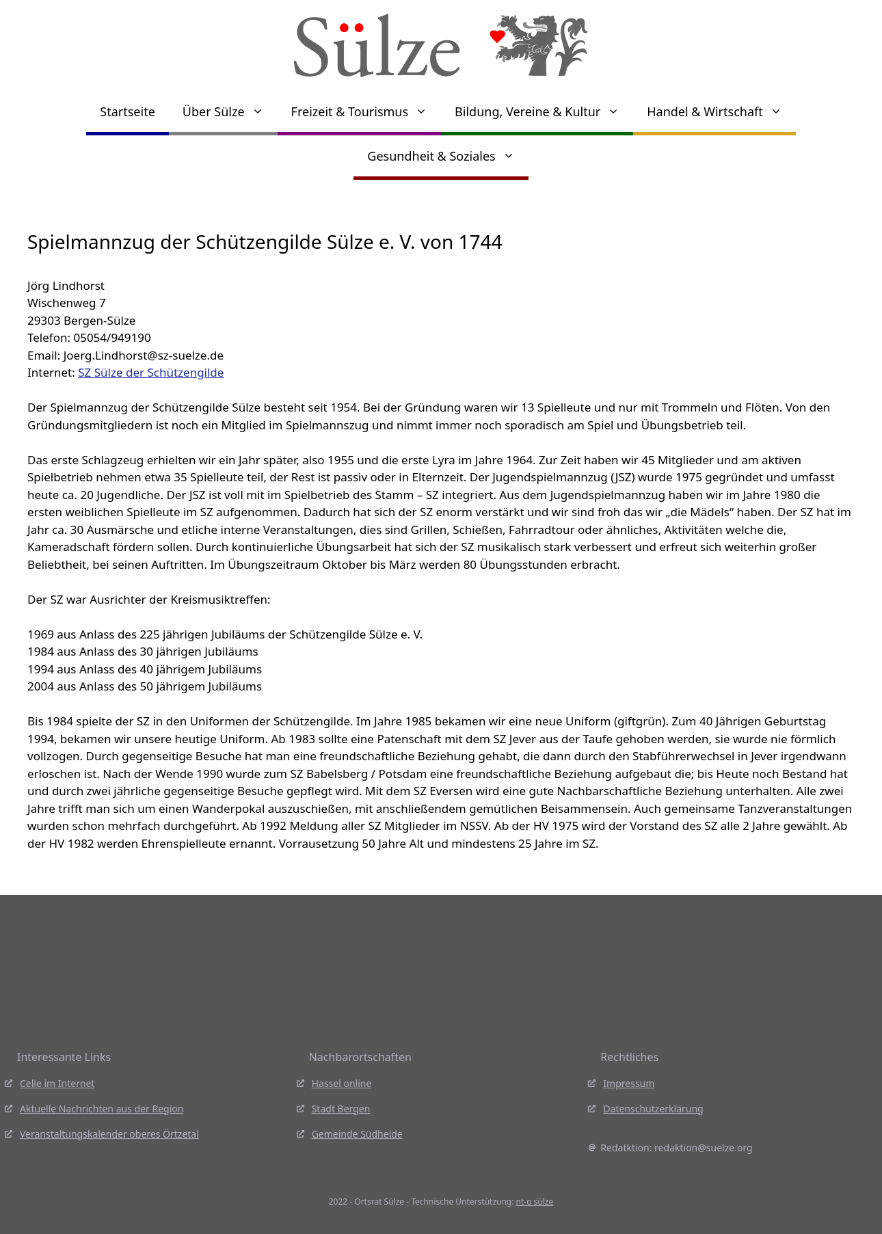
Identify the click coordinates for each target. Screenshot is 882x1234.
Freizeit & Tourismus (366, 111)
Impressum (628, 1083)
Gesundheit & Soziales (447, 155)
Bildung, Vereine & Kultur (544, 111)
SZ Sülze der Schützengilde (151, 372)
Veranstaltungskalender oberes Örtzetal (109, 1133)
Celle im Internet (57, 1083)
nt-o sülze (535, 1201)
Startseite (127, 111)
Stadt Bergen (341, 1108)
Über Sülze (230, 111)
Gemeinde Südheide (357, 1133)
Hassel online (342, 1083)
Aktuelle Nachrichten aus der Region (101, 1108)
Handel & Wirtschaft (721, 111)
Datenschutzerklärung (653, 1108)
